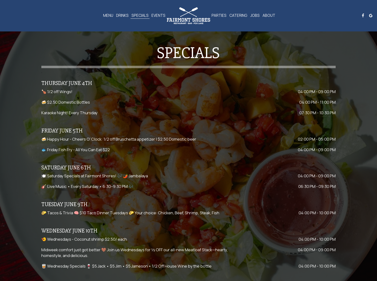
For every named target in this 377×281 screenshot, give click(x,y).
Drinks (122, 15)
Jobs (255, 15)
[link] (188, 15)
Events (158, 15)
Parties (219, 15)
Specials (140, 15)
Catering (238, 15)
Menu (108, 15)
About (269, 15)
